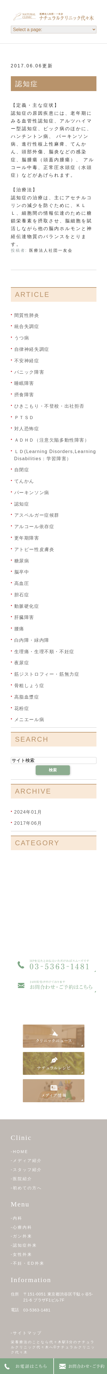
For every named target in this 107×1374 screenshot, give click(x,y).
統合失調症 (26, 326)
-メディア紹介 (26, 1160)
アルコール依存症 (34, 526)
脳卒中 (21, 572)
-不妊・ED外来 (28, 1263)
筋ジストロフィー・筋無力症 (47, 674)
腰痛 (19, 628)
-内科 (17, 1218)
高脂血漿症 (26, 697)
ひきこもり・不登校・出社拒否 (49, 406)
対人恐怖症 (26, 428)
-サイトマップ (26, 1333)
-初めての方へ (26, 1187)
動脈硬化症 (26, 605)
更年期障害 (26, 538)
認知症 (26, 84)
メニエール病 (29, 719)
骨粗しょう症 (29, 685)
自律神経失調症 (31, 349)
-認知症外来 (24, 1245)
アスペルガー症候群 (36, 515)
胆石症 (21, 594)
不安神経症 (26, 360)
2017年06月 (28, 823)
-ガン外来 (22, 1236)
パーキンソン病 (31, 492)
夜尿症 (21, 662)
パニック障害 (29, 371)
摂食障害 (24, 394)
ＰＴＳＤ (24, 417)
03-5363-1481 (37, 1310)
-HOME (20, 1151)
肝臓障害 (24, 617)
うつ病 (21, 337)
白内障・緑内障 (31, 640)
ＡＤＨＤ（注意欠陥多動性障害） (52, 440)
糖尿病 (21, 560)
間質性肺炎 (26, 315)
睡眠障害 (24, 383)
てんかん (24, 481)
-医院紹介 (22, 1178)
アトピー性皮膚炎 (34, 549)
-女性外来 (22, 1254)
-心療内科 (22, 1227)
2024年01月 (28, 811)
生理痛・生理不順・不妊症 (44, 651)
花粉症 (21, 708)
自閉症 (21, 469)
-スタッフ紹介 (26, 1169)
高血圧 (21, 583)
